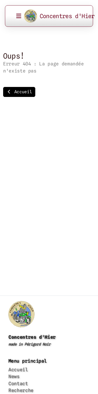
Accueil (19, 91)
